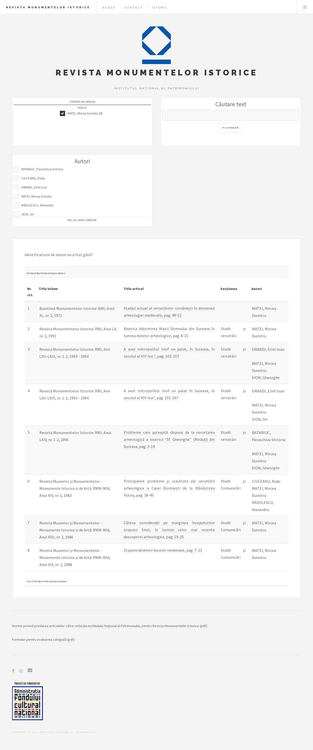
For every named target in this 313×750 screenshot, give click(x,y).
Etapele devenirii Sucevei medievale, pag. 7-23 (163, 550)
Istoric (160, 7)
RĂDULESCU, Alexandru (37, 205)
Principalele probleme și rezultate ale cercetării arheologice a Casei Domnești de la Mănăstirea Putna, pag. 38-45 (169, 488)
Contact (134, 7)
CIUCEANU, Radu (33, 178)
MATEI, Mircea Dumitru (36, 196)
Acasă (109, 7)
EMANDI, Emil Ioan (34, 187)
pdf (203, 626)
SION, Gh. (27, 214)
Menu (305, 7)
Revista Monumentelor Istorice (48, 7)
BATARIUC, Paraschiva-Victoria (42, 169)
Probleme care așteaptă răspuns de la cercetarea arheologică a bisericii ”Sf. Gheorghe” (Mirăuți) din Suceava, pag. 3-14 (169, 439)
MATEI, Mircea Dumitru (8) (85, 113)
